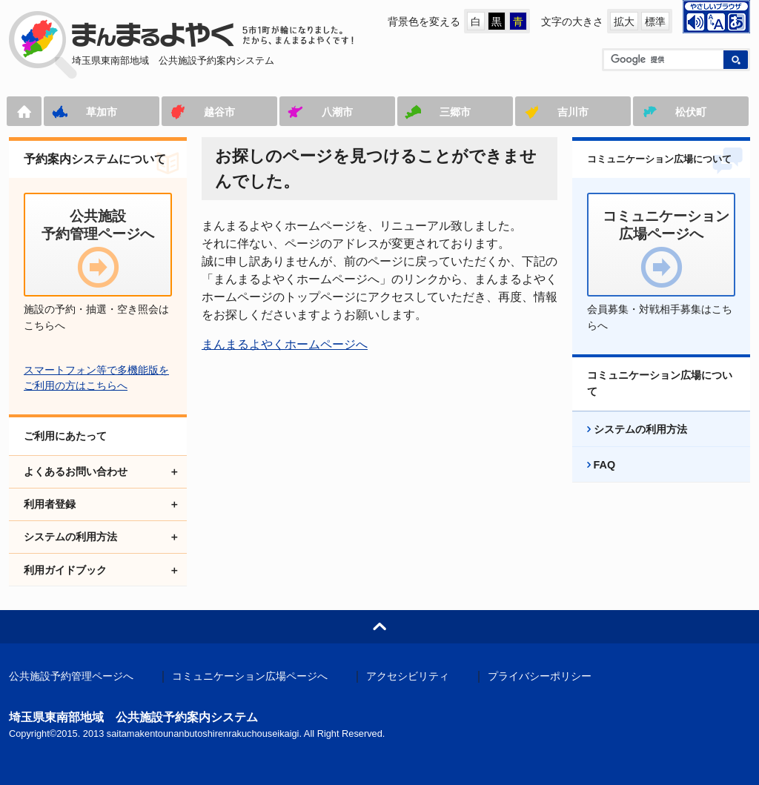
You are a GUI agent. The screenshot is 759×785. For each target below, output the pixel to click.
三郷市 (455, 112)
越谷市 (219, 112)
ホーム (24, 111)
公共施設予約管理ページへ (71, 676)
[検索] (662, 60)
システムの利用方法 (640, 429)
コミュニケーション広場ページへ (250, 676)
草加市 (101, 112)
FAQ (605, 465)
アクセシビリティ (407, 676)
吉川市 (573, 112)
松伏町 (690, 112)
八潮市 (337, 112)
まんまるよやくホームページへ (285, 344)
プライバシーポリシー (539, 676)
